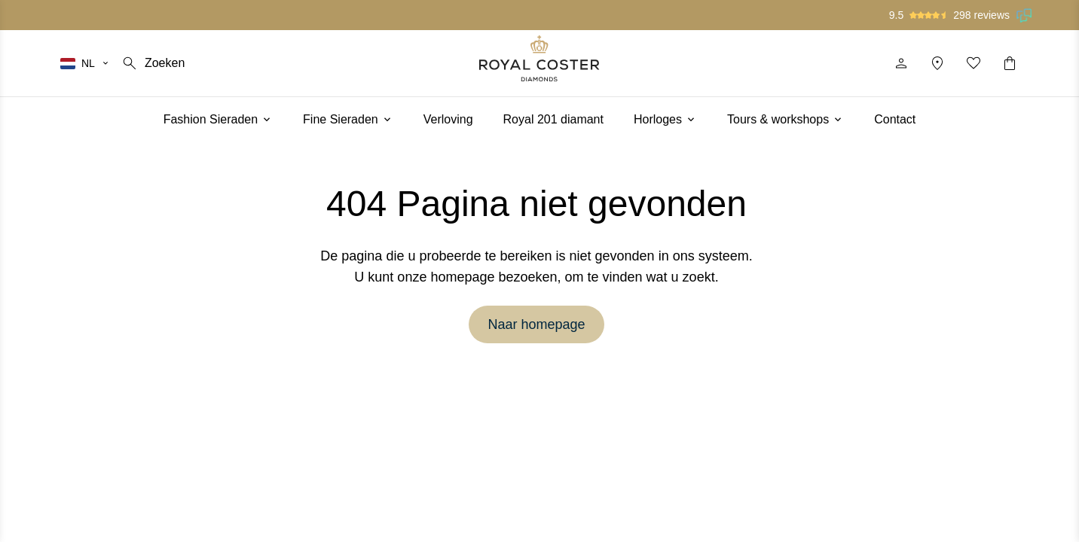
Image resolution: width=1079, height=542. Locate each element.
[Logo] (539, 58)
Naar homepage (536, 324)
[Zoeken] (153, 63)
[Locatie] (937, 63)
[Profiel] (901, 63)
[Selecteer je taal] (85, 63)
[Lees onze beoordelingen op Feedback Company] (1025, 15)
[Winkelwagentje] (1009, 63)
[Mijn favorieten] (973, 63)
